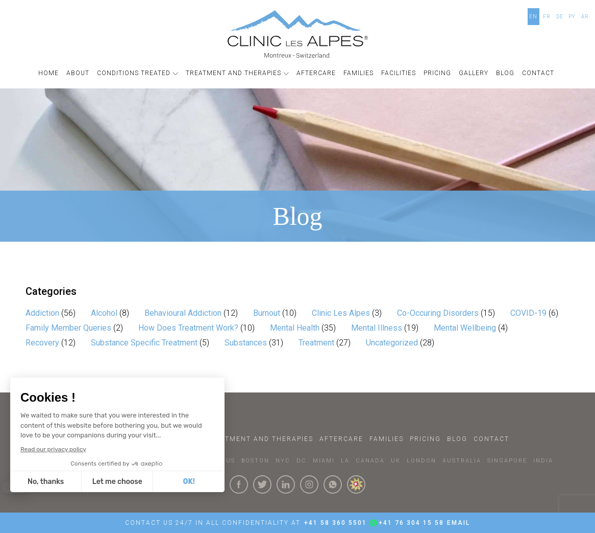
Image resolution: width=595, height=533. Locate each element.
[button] (138, 73)
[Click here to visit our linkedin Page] (286, 484)
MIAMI (324, 460)
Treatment (316, 342)
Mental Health (294, 328)
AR (585, 16)
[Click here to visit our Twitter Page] (262, 484)
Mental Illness (376, 328)
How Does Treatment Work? (188, 328)
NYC (283, 460)
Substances (246, 342)
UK (396, 460)
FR (547, 16)
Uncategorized (392, 342)
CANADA (370, 460)
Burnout (266, 313)
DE (559, 16)
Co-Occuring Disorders (438, 313)
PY (572, 16)
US (230, 460)
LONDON (421, 460)
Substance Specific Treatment (144, 342)
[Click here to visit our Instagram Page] (309, 484)
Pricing (425, 439)
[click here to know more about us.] (356, 484)
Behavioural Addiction (182, 313)
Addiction (42, 313)
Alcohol (104, 313)
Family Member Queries (68, 328)
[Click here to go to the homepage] (298, 34)
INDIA (543, 460)
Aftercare (341, 439)
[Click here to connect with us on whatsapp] (333, 484)
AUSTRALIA (461, 460)
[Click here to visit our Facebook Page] (239, 484)
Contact (491, 439)
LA (345, 460)
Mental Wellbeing (465, 328)
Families (386, 439)
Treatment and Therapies (259, 439)
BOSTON (255, 460)
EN (533, 16)
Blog (457, 439)
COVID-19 (528, 313)
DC (301, 460)
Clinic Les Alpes (341, 313)
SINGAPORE (507, 460)
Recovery (42, 342)
